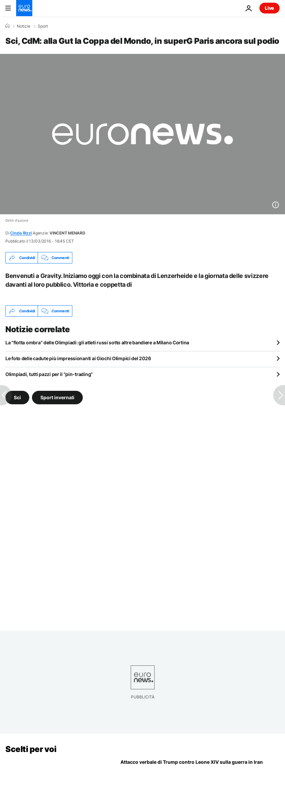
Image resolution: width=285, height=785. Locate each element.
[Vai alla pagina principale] (24, 8)
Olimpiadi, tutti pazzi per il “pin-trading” (49, 374)
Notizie (23, 26)
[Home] (7, 26)
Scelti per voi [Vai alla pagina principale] (30, 749)
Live (269, 8)
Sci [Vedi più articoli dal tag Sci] (17, 397)
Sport (43, 26)
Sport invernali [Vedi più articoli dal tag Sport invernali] (57, 397)
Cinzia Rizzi (21, 233)
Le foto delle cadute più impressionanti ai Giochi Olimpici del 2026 (78, 358)
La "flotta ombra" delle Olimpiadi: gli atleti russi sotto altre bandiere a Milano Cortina (97, 342)
